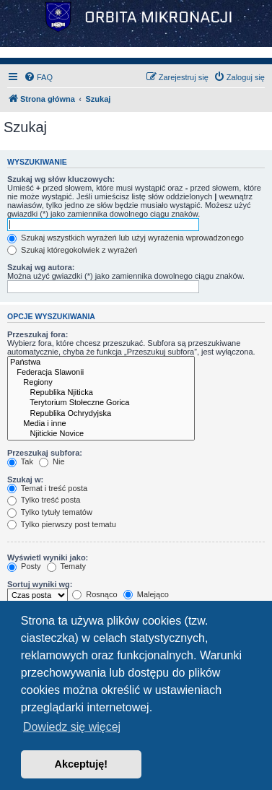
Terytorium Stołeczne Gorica (101, 403)
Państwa (101, 362)
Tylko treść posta (43, 499)
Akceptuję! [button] (81, 764)
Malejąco (146, 594)
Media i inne (101, 424)
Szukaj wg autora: (41, 267)
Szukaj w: (25, 479)
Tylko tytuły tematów (49, 512)
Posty (24, 566)
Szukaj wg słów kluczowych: (61, 179)
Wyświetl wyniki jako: (47, 557)
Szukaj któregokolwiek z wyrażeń (72, 250)
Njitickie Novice (101, 434)
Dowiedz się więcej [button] (71, 727)
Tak (20, 461)
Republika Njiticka (101, 393)
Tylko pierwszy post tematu (61, 524)
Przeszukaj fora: (37, 334)
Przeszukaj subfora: (44, 452)
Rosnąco (94, 594)
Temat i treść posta (47, 488)
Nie (52, 461)
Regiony (101, 383)
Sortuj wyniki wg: (39, 584)
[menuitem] (38, 77)
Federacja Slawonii (101, 373)
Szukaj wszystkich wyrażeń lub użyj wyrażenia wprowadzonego (125, 237)
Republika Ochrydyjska (101, 414)
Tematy (66, 566)
